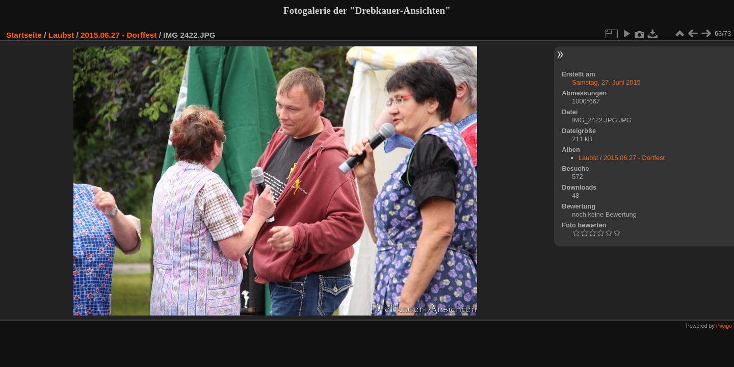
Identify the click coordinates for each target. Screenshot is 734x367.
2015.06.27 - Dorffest (118, 35)
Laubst (61, 35)
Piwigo (724, 326)
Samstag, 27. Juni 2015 (606, 82)
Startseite (24, 35)
